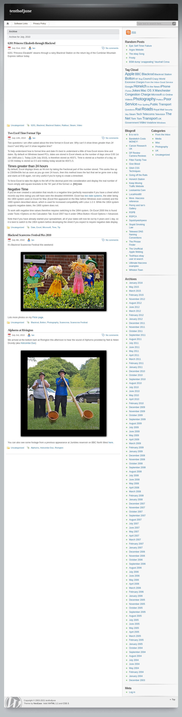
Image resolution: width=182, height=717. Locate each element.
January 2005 (136, 644)
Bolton (43, 322)
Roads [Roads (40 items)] (147, 109)
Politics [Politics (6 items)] (159, 99)
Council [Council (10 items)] (147, 78)
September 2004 (137, 652)
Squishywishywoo (138, 220)
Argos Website (136, 49)
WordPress (13, 702)
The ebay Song (136, 54)
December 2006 (137, 551)
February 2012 (136, 315)
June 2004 (134, 664)
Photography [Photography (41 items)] (144, 99)
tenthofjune (21, 10)
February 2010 (136, 403)
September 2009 (137, 419)
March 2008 (135, 491)
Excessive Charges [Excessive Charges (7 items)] (134, 82)
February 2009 (136, 447)
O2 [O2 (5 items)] (163, 95)
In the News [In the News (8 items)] (153, 86)
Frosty (132, 58)
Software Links (21, 23)
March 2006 (135, 588)
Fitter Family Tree (137, 160)
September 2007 (137, 515)
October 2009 (136, 415)
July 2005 (134, 620)
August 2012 (135, 303)
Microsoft (47, 227)
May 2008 (134, 483)
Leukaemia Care (137, 190)
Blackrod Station (53, 125)
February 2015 (136, 295)
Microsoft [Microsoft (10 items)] (156, 94)
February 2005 (136, 640)
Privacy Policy (39, 23)
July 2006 (134, 572)
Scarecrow (64, 322)
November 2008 (137, 459)
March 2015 (135, 291)
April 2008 (134, 487)
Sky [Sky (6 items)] (127, 114)
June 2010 (134, 391)
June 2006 (134, 576)
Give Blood (134, 164)
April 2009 (134, 439)
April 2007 (134, 535)
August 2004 (135, 656)
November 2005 (137, 604)
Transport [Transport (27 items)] (149, 118)
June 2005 (134, 624)
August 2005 (135, 616)
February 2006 (136, 592)
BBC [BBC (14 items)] (138, 74)
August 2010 (135, 383)
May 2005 (134, 628)
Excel (38, 227)
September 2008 (137, 467)
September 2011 (137, 335)
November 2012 (137, 299)
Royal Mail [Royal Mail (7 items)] (159, 109)
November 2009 (137, 411)
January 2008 (136, 499)
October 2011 (136, 331)
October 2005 (136, 608)
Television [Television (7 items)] (160, 114)
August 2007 (135, 519)
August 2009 (135, 423)
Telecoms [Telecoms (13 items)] (149, 114)
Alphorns (35, 448)
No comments (112, 48)
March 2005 (135, 636)
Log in (132, 692)
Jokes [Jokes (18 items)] (136, 90)
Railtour (65, 125)
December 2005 (137, 600)
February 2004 (136, 672)
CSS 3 (66, 703)
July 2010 (134, 387)
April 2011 (134, 355)
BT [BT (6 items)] (137, 79)
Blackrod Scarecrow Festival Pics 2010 (29, 235)
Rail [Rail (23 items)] (138, 109)
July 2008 (134, 475)
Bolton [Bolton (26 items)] (130, 78)
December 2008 (137, 455)
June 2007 (134, 527)
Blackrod (41, 125)
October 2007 (136, 511)
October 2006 (136, 559)
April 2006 (134, 584)
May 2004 (134, 668)
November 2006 (137, 556)
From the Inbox (162, 134)
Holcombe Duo (28, 343)
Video (79, 125)
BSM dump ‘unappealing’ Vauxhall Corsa (149, 62)
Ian (34, 48)
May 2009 (134, 435)
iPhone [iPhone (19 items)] (165, 86)
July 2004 (134, 660)
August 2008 (135, 471)
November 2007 (137, 507)
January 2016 (136, 283)
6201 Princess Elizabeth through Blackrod (31, 43)
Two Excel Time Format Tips (24, 133)
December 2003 (137, 680)
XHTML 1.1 (53, 703)
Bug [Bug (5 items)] (140, 79)
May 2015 (134, 287)
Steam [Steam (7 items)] (132, 114)
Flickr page (37, 317)
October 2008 (136, 463)
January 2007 (136, 547)
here (111, 442)
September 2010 (137, 379)
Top (173, 699)
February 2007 (136, 543)
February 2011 (136, 363)
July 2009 (134, 427)
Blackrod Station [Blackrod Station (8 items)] (163, 74)
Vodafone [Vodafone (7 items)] (151, 122)
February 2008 (136, 495)
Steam (73, 125)
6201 (33, 125)
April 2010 (134, 399)
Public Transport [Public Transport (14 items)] (160, 104)
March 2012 (135, 311)
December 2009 (137, 407)
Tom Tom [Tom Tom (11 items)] (136, 118)
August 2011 (135, 339)
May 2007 (134, 531)
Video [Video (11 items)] (142, 122)
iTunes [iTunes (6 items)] (128, 91)
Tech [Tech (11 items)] (139, 114)
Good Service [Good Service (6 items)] (166, 82)
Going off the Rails (138, 175)
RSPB (132, 212)
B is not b (133, 134)
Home (8, 23)
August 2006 (135, 568)
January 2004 (136, 676)
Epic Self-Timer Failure (140, 46)
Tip (58, 227)
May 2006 (134, 580)
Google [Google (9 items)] (129, 86)
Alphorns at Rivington (20, 330)
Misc (157, 142)
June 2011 (134, 347)
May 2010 (134, 395)
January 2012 (136, 319)
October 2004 (136, 648)
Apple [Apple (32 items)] (130, 74)
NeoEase (37, 703)
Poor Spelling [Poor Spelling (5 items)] (143, 104)
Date (33, 227)
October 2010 (136, 375)
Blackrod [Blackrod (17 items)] (148, 74)
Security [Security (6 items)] (169, 110)
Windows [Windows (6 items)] (161, 123)
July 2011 (134, 343)
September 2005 (137, 612)
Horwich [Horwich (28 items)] (140, 86)
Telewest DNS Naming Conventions (136, 234)
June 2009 (134, 431)
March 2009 (135, 443)
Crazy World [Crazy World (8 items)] (158, 78)
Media (158, 138)
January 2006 (136, 596)
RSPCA (133, 216)
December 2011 (137, 323)
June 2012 (134, 307)
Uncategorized (17, 125)
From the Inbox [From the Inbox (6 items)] (152, 82)
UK (157, 150)
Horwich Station (137, 179)
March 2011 (135, 359)
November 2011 (137, 327)
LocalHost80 (135, 194)
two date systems (93, 195)
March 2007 (135, 539)
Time (54, 227)
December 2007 (137, 503)
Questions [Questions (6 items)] (130, 110)
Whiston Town (136, 270)
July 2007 (134, 523)
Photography (53, 322)
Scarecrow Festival (79, 322)
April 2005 (134, 632)
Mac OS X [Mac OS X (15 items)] (147, 90)
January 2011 (136, 367)
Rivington (59, 448)
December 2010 (137, 371)
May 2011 (134, 351)
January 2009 (136, 451)
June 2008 (134, 479)
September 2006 (137, 564)
